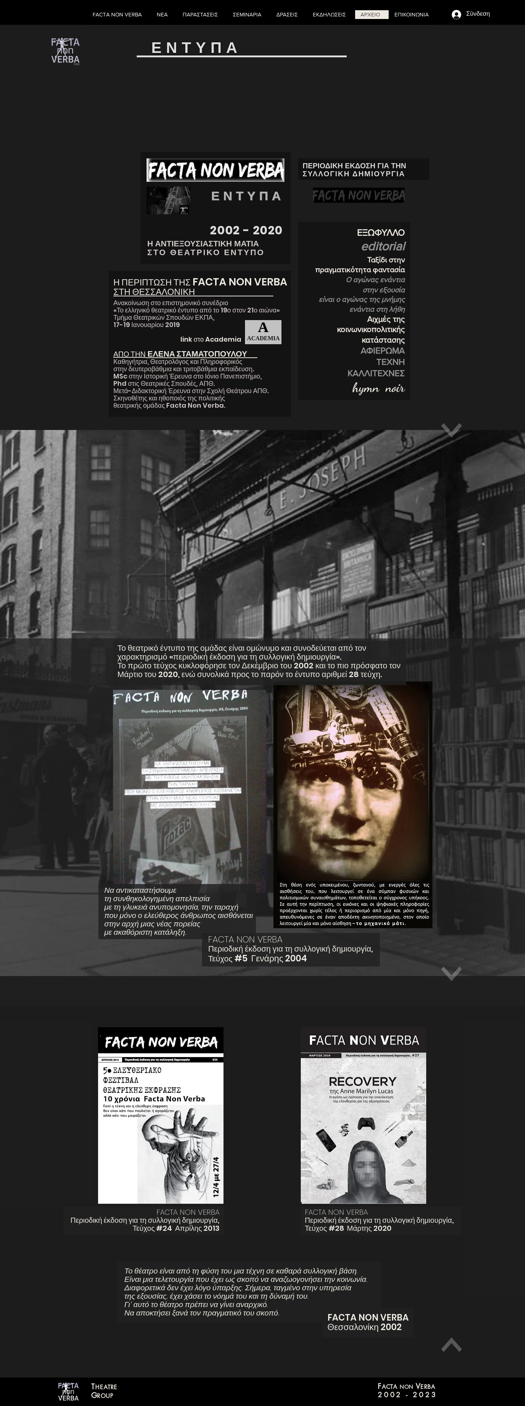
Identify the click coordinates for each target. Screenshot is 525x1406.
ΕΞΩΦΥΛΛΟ (381, 232)
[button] (289, 14)
